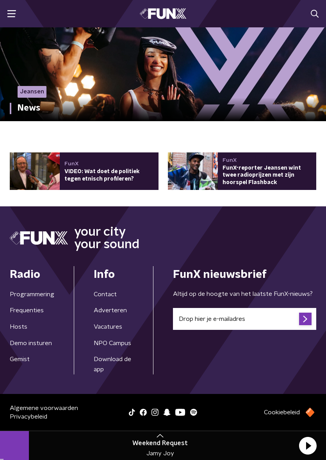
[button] (307, 445)
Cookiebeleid (282, 412)
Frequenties (27, 310)
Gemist (20, 359)
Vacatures (108, 327)
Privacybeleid (28, 416)
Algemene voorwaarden (44, 408)
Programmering (32, 294)
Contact (105, 294)
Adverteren (110, 310)
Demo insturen (31, 343)
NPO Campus (112, 343)
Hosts (18, 327)
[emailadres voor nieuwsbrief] (245, 319)
